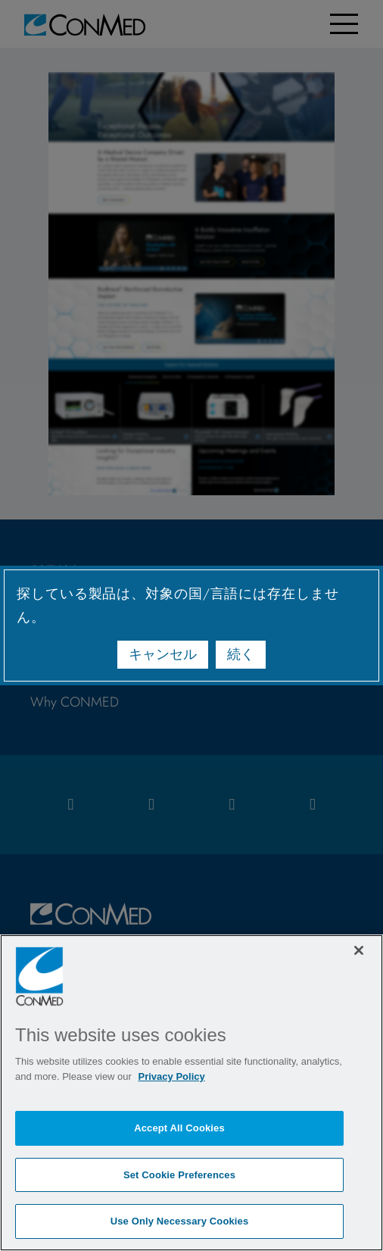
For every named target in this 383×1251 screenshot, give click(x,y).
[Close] (358, 950)
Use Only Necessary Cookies (180, 1221)
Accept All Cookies (179, 1128)
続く (240, 654)
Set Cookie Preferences (179, 1175)
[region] (191, 1092)
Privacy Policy (172, 1076)
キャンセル (163, 654)
